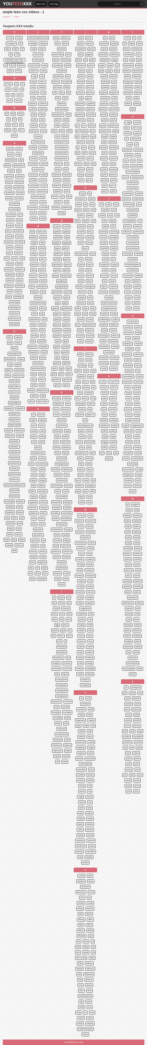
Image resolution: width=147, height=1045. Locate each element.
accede (20, 193)
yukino (128, 758)
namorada (90, 758)
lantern (91, 404)
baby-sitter (14, 381)
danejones (42, 286)
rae (117, 215)
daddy (43, 237)
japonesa (80, 114)
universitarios (132, 248)
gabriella (58, 237)
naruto (82, 802)
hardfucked (61, 568)
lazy (85, 491)
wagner (135, 504)
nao (89, 786)
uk (136, 144)
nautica (85, 862)
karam (88, 259)
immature (67, 663)
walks (128, 537)
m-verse (81, 515)
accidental (14, 204)
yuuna (137, 786)
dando (43, 281)
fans (66, 169)
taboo (126, 49)
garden (66, 325)
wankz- (127, 554)
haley (65, 453)
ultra (137, 155)
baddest (10, 507)
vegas (125, 426)
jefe (77, 153)
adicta (19, 280)
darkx (34, 330)
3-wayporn (11, 43)
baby (8, 375)
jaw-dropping (81, 131)
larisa (89, 431)
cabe (34, 49)
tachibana (137, 49)
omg (78, 1012)
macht (90, 548)
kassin (79, 286)
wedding (137, 636)
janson (90, 87)
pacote (113, 49)
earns (41, 426)
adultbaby (18, 297)
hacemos (66, 409)
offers (90, 919)
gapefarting (66, 308)
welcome (132, 658)
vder (137, 404)
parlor (104, 175)
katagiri (82, 297)
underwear (128, 193)
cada (45, 65)
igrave (54, 630)
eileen (43, 513)
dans (35, 314)
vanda (139, 376)
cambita (43, 147)
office (81, 925)
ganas (66, 270)
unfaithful (133, 215)
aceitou (10, 220)
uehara (128, 133)
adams (10, 264)
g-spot (56, 226)
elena (32, 562)
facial (68, 65)
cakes (33, 82)
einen (34, 524)
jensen (78, 164)
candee (42, 213)
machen (80, 532)
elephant (42, 562)
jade (81, 54)
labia (80, 354)
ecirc (31, 464)
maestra (80, 592)
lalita (78, 387)
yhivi (125, 731)
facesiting (66, 60)
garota (66, 336)
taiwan (126, 71)
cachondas (38, 60)
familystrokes (61, 153)
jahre (78, 60)
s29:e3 (105, 393)
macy (81, 554)
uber (127, 128)
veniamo (128, 480)
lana (80, 393)
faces (56, 60)
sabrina (113, 404)
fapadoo (57, 191)
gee (57, 358)
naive (90, 737)
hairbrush (65, 442)
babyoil (9, 430)
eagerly (42, 420)
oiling (86, 947)
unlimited (132, 259)
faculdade (66, 82)
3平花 (18, 71)
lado (86, 371)
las (90, 436)
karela (81, 265)
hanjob (65, 535)
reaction (103, 292)
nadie (89, 715)
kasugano (90, 286)
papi (104, 142)
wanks (138, 548)
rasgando (104, 265)
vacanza (128, 327)
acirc (8, 231)
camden (33, 158)
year (127, 709)
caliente (32, 104)
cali (32, 98)
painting (105, 82)
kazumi (90, 336)
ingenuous (57, 751)
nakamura (81, 742)
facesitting (57, 65)
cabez (41, 49)
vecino (137, 409)
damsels (34, 265)
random (114, 243)
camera (44, 164)
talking (137, 104)
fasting (61, 213)
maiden (81, 630)
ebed (42, 442)
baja (6, 540)
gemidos (67, 379)
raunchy (104, 275)
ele (43, 546)
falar (68, 114)
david (44, 352)
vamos (138, 365)
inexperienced (62, 734)
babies (8, 370)
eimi (33, 518)
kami (90, 226)
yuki (128, 753)
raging (112, 221)
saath (113, 393)
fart (62, 197)
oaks (90, 876)
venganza (128, 475)
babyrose (19, 430)
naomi (82, 791)
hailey (65, 436)
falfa (57, 125)
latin (81, 464)
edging (42, 480)
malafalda (90, 669)
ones (92, 1012)
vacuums (128, 333)
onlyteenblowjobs (85, 1029)
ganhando (57, 292)
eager (33, 420)
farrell (54, 197)
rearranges (103, 336)
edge (42, 475)
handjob (67, 502)
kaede (91, 199)
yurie (140, 775)
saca (104, 409)
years (128, 715)
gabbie (57, 232)
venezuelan (128, 469)
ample (16, 16)
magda (90, 597)
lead (89, 497)
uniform (137, 226)
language (80, 404)
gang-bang (65, 275)
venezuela (132, 464)
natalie (90, 819)
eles (31, 568)
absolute (9, 176)
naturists (79, 851)
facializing (58, 76)
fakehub (61, 104)
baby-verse (14, 392)
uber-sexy (136, 128)
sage (113, 436)
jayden (85, 136)
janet (90, 76)
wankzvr (137, 554)
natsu (80, 830)
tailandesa (128, 65)
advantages (14, 307)
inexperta (58, 740)
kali (93, 221)
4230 (8, 89)
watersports (128, 603)
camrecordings (38, 197)
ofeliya (80, 908)
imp (57, 674)
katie (78, 308)
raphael (104, 248)
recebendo (109, 352)
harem (61, 584)
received (103, 358)
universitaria (133, 243)
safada (104, 420)
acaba (8, 187)
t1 (134, 38)
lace (81, 360)
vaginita (129, 349)
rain (113, 226)
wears (137, 625)
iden (54, 619)
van (137, 371)
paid (101, 71)
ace (20, 215)
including (55, 712)
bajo (14, 540)
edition (41, 486)
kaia (92, 204)
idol (61, 619)
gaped (55, 308)
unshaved (128, 275)
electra (33, 551)
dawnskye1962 (38, 368)
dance (42, 270)
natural (90, 835)
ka (90, 193)
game (66, 259)
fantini (66, 180)
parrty (113, 180)
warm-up (128, 570)
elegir (43, 557)
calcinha (34, 93)
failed (67, 87)
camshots (32, 207)
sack (105, 415)
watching (138, 586)
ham (66, 475)
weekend (128, 647)
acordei (10, 236)
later (92, 453)
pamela (114, 104)
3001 (7, 49)
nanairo (90, 775)
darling (34, 336)
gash (58, 341)
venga (139, 469)
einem (41, 518)
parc (104, 153)
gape (65, 303)
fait (68, 93)
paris (105, 164)
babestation (10, 359)
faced (65, 43)
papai (105, 136)
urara (128, 292)
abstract (19, 176)
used (136, 308)
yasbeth (136, 698)
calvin (42, 125)
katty (78, 314)
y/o (126, 687)
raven (114, 275)
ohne (86, 941)
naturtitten (91, 851)
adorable (19, 286)
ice (69, 603)
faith (58, 98)
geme (69, 374)
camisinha (34, 186)
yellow (127, 720)
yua (125, 747)
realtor (113, 330)
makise (79, 669)
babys (20, 436)
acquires (8, 242)
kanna (89, 243)
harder (56, 557)
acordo (19, 236)
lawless (79, 486)
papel (113, 136)
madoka (79, 576)
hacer (56, 415)
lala (92, 382)
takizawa (128, 87)
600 (13, 114)
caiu (42, 76)
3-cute (10, 38)
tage (139, 60)
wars (138, 570)
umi (132, 161)
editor (32, 491)
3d (6, 65)
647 (14, 125)
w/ (128, 504)
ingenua (67, 745)
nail (93, 726)
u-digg (127, 122)
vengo (138, 475)
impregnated (62, 690)
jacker (88, 38)
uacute (137, 122)
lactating (82, 365)
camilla (33, 180)
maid (90, 625)
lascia (79, 442)
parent (104, 158)
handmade (66, 513)
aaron (10, 154)
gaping (57, 319)
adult (8, 297)
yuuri (129, 791)
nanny (82, 786)
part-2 (105, 191)
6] (14, 130)
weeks (138, 647)
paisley (105, 87)
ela (43, 540)
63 (14, 119)
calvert (33, 125)
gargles (57, 336)
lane (77, 398)
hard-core (65, 546)
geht (54, 368)
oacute (81, 876)
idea (69, 614)
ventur (127, 486)
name (90, 753)
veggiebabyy (137, 426)
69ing (7, 130)
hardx (66, 573)
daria (33, 325)
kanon (85, 248)
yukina (136, 753)
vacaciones (132, 322)
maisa (80, 647)
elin (30, 573)
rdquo (103, 286)
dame (42, 254)
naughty (89, 857)
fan (66, 164)
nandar (90, 780)
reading (109, 297)
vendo (138, 453)
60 (7, 114)
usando (136, 303)
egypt (43, 497)
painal (104, 76)
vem (137, 442)
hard (56, 546)
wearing (128, 625)
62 (9, 119)
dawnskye (38, 363)
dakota (42, 248)
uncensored (137, 166)
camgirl (44, 175)
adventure (14, 313)
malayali (89, 674)
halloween (67, 469)
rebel (103, 341)
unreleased (132, 270)
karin (89, 270)
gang (55, 275)
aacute (10, 149)
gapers (57, 314)
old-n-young (81, 958)
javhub (92, 125)
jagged (89, 54)
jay (77, 136)
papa (116, 131)
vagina (136, 338)
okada (85, 952)
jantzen (80, 93)
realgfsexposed (109, 308)
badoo (20, 512)
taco (138, 54)
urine (137, 297)
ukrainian (127, 150)
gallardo (58, 254)
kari (81, 270)
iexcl (69, 619)
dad (32, 232)
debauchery (43, 390)
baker (21, 540)
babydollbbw (14, 403)
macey (89, 526)
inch (56, 707)
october (81, 903)
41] (16, 84)
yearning (136, 709)
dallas (33, 254)
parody (105, 180)
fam (57, 136)
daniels (34, 308)
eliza (32, 579)
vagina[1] (128, 343)
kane (81, 243)
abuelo (9, 182)
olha (80, 980)
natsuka (89, 830)
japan (88, 98)
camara (38, 136)
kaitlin (81, 215)
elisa (38, 573)
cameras (33, 175)
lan (94, 387)
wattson (129, 608)
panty (103, 125)
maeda (90, 586)
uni (140, 221)
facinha (56, 82)
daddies (33, 237)
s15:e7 (114, 387)
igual (63, 630)
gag (67, 237)
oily (93, 947)
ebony (38, 447)
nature (92, 846)
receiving (104, 363)
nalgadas (81, 747)
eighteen (33, 513)
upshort (136, 281)
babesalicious (14, 354)
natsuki (81, 835)
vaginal (138, 343)
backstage (9, 501)
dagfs (34, 243)
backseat (14, 490)
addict (19, 264)
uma (126, 161)
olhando (89, 980)
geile (69, 368)
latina (89, 464)
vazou (128, 404)
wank (136, 543)
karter (89, 281)
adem (20, 275)
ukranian (138, 150)
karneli (90, 275)
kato (93, 308)
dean (42, 385)
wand (137, 537)
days (34, 379)
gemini (57, 385)
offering (81, 919)
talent (138, 87)
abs (18, 171)
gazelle (65, 352)
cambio (33, 147)
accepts (19, 198)
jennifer (81, 158)
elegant (34, 557)
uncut (125, 177)
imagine (56, 663)
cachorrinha (34, 65)
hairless (66, 447)
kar (81, 259)
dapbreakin (34, 319)
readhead (114, 292)
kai (85, 204)
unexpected (132, 210)
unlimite (138, 254)
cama (43, 131)
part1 (113, 191)
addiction (20, 269)
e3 (33, 415)
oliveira (89, 985)
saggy (104, 442)
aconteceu (18, 231)
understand (132, 182)
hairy (58, 453)
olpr (81, 1001)
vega (137, 415)
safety (113, 431)
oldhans (89, 963)
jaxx (92, 131)
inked (64, 762)
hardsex (57, 573)
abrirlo (11, 171)
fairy (62, 93)
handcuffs (56, 502)
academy (9, 193)
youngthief (137, 737)
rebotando (104, 347)
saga (105, 436)
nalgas (91, 747)
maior (89, 636)
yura (137, 769)
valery (137, 360)
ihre (53, 636)
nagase (91, 720)
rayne (112, 281)
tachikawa (129, 54)
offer (81, 914)
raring (105, 259)
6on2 (14, 136)
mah (91, 614)
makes (80, 658)
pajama (104, 93)
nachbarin (85, 704)
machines (85, 537)
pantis (104, 120)
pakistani (105, 98)
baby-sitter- (14, 386)
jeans (91, 147)
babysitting (14, 458)
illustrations (58, 658)
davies (34, 358)
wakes (136, 526)
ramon (103, 237)
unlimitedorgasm (132, 265)
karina (80, 275)
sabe (105, 398)
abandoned (11, 160)
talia (136, 98)
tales (129, 98)
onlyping (89, 1023)
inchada (65, 707)
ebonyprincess (38, 453)
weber (127, 636)
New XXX (40, 4)
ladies (78, 371)
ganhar (68, 292)
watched (138, 581)
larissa (82, 436)
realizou (114, 325)
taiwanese (137, 71)
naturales (80, 840)
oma (89, 1007)
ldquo (81, 497)
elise (45, 573)
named (79, 758)
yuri (124, 775)
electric (43, 551)
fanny (58, 169)
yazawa (129, 704)
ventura (137, 486)
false (62, 131)
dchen (41, 379)
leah (89, 502)
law (93, 480)
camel (43, 158)
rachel (102, 215)
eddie (42, 469)
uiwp (130, 144)
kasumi (82, 292)
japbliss (91, 104)
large (81, 431)
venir (138, 480)
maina (81, 636)
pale (114, 98)
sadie (113, 415)
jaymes (81, 142)
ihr (70, 630)
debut (31, 401)
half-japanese (61, 464)
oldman (80, 969)
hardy (58, 579)
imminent (56, 669)
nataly (80, 824)
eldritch (35, 546)
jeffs (84, 153)
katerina (81, 303)
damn (42, 259)
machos (81, 548)
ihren (69, 636)
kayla (80, 330)
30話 (15, 49)
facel (68, 54)
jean (84, 147)
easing (34, 431)
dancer (33, 275)
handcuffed (61, 497)
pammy (103, 109)
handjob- (57, 508)
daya (34, 374)
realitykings (104, 319)
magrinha (81, 614)
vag (127, 338)
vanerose (127, 382)
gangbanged (62, 286)
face (57, 43)
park (113, 164)
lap (90, 409)
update (139, 275)
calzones (34, 131)
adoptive (8, 286)
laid (78, 382)
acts (6, 258)
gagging (66, 243)
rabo (116, 204)
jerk (93, 164)
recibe (104, 368)
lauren (89, 475)
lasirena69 (89, 442)
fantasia (56, 175)
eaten (33, 436)
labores (89, 354)
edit (33, 486)
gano (67, 297)
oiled (78, 947)
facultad (57, 87)
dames (34, 259)
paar (112, 38)
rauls (113, 270)
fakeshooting (61, 109)
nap (89, 791)
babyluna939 (14, 425)
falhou (65, 125)
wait (136, 510)
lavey (86, 480)
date (33, 341)
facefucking (58, 54)
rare (113, 254)
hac (67, 404)
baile (20, 523)
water (128, 592)
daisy (33, 248)
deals (34, 385)
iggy (57, 625)
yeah (138, 704)
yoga (140, 731)
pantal (104, 114)
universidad (132, 237)
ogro (91, 936)
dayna (42, 374)
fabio (56, 38)
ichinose (65, 608)
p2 (105, 38)
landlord (89, 393)
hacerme (61, 420)
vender (137, 447)
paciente (104, 43)
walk (127, 532)
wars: (128, 576)
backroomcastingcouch (14, 485)
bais (19, 529)
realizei (104, 325)
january (90, 93)
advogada (14, 324)
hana (58, 491)
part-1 (112, 186)
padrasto (114, 54)
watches (127, 586)
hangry (68, 529)
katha (90, 303)
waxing (129, 614)
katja (86, 308)
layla (78, 491)
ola (93, 952)
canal (33, 213)
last (88, 447)
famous (58, 164)
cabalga (33, 43)
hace (56, 409)
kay (77, 325)
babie (18, 365)
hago (57, 436)
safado (115, 426)
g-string (66, 226)
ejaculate (38, 529)
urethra (137, 292)
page (110, 65)
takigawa (128, 82)
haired (56, 447)
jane (89, 71)
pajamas (113, 93)
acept (19, 220)
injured (66, 756)
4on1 (20, 95)
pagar (101, 65)
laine (85, 382)
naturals (91, 840)
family (65, 136)
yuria (132, 775)
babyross (10, 436)
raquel (105, 254)
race (114, 210)
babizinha (19, 370)
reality (113, 314)
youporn (6, 16)
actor (9, 253)
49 (22, 89)
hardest (66, 557)
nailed (81, 731)
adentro (10, 280)
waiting (127, 515)
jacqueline (80, 49)
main (90, 630)
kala (77, 221)
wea (128, 619)
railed (105, 226)
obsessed (85, 887)
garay (66, 319)
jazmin (90, 142)
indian (58, 723)
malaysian (85, 685)
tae (125, 60)
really (104, 330)
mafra (80, 597)
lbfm (93, 491)
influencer (56, 745)
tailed (139, 65)
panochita (114, 109)
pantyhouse (105, 131)
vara (127, 387)
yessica (137, 726)
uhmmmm (135, 139)
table (139, 43)
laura (81, 475)
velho (136, 436)
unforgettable (129, 221)
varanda (136, 387)
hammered (61, 480)
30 (21, 43)
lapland (80, 415)
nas (89, 802)
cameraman (38, 169)
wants (128, 565)
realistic (104, 314)
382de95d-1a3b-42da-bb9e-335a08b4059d (14, 60)
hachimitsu (61, 426)
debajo (31, 390)
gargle (67, 330)
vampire (129, 371)
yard (127, 698)
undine (139, 193)
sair (101, 453)
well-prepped (128, 669)
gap (57, 303)
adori (10, 291)
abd (21, 160)
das (42, 336)
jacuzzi (91, 49)
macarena (90, 521)
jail (85, 60)
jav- (83, 125)
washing (127, 581)
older (80, 963)
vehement (129, 431)
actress (18, 253)
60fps (20, 114)
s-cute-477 (113, 382)
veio (138, 431)
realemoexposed (109, 303)
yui (132, 747)
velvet (128, 442)
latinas (81, 469)
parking (113, 169)
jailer (92, 60)
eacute (41, 415)
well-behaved (132, 663)
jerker (89, 169)
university (128, 254)
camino (43, 180)
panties (113, 114)
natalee (89, 813)
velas (128, 436)
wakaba (136, 521)
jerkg (81, 175)
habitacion (58, 404)
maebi (80, 586)
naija (86, 726)
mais (91, 641)
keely (80, 341)
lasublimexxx (81, 453)
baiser (18, 534)
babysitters (14, 452)
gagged (56, 243)
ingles (67, 751)
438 (15, 89)
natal (80, 813)
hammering (56, 486)
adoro (18, 291)
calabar (42, 87)
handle (67, 508)
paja (114, 87)
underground (137, 177)
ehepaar (43, 508)
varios (136, 393)
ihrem (61, 636)
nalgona (81, 753)
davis (42, 358)
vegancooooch (132, 420)
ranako (104, 243)
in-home (68, 701)
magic (79, 603)
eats (34, 442)
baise (10, 534)
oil (93, 941)
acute (14, 258)
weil (128, 652)
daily (42, 243)
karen (89, 265)
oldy (79, 974)
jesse (89, 180)
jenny (90, 158)
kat (90, 292)
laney (85, 398)
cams (43, 202)
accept (9, 198)
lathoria (89, 458)
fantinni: (66, 186)
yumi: (136, 764)
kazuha (80, 336)
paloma (104, 104)
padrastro (105, 60)
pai (117, 65)
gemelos (56, 379)
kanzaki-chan (81, 254)
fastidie (56, 207)
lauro (78, 480)
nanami (80, 780)
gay (56, 352)
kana (90, 232)
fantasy (57, 180)
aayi (18, 154)
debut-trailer (42, 401)
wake (128, 526)
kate (90, 297)
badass (21, 501)
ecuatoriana (42, 464)
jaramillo (91, 114)
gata (65, 341)
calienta (41, 98)
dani (43, 292)
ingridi (56, 756)
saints (113, 447)
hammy (68, 486)
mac (90, 515)
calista (32, 109)
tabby (131, 43)
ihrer (59, 641)
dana (33, 270)
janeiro (81, 76)
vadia (138, 333)
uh (127, 139)
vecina (128, 409)
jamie (81, 71)
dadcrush (41, 232)
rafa (104, 221)
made (90, 565)
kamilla (81, 232)
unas (126, 166)
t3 (124, 43)
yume (137, 758)
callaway (42, 109)
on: (85, 1012)
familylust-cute (62, 142)
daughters (34, 352)
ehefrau (43, 502)
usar (128, 308)
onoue (85, 1034)
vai (138, 349)
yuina (139, 747)
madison (89, 570)
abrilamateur (19, 165)
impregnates (62, 696)
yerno (127, 726)
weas (127, 630)
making (89, 663)
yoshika (126, 737)
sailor (104, 447)
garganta (57, 330)
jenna (92, 153)
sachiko (113, 409)
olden (92, 958)
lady (93, 371)
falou (54, 131)
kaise (86, 210)
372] (17, 54)
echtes (42, 458)
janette (81, 82)
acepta (10, 225)
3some (21, 65)
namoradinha (85, 764)
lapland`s (90, 415)
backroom (14, 479)
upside (128, 286)
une (139, 204)
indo (66, 723)
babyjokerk (14, 414)
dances (43, 275)
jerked (81, 169)
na (81, 698)
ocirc (82, 898)
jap (81, 98)
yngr (132, 731)
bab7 (10, 337)
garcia (56, 325)
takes (127, 76)
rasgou (115, 265)
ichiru (54, 614)
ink (57, 762)
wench (132, 674)
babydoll (14, 397)
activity (19, 247)
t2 (139, 38)
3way (10, 71)
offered (89, 914)
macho (92, 543)
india (68, 718)
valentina (127, 354)
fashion (58, 202)
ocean (91, 892)
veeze (128, 415)
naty (80, 857)
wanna (127, 559)
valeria (128, 360)
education (42, 491)
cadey (43, 71)
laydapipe (90, 486)
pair (114, 82)
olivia (89, 991)
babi (10, 365)
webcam (136, 630)
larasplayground (85, 426)
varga (128, 393)
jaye (93, 136)
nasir (81, 808)
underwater (132, 188)
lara (85, 420)
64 (20, 119)
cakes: (42, 82)
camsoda (44, 207)
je (77, 147)
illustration (61, 652)
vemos (128, 447)
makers (89, 652)
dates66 (41, 341)
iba (54, 603)
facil (67, 76)
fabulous (65, 38)
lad (90, 365)
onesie (81, 1018)
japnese (90, 109)
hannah (57, 540)
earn (34, 426)
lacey (89, 360)
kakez (89, 215)
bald (14, 551)
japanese (80, 104)
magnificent (85, 608)
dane (32, 286)
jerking (89, 175)
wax (137, 608)
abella (7, 165)
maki (80, 663)
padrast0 (103, 54)
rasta (105, 270)
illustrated (62, 647)
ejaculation (38, 535)
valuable (128, 365)
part (104, 186)
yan (124, 693)
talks (133, 109)
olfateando (89, 974)
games (57, 270)
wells (140, 669)
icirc (62, 614)
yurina (128, 780)
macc (80, 526)
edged (33, 480)
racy (110, 215)
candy (42, 218)
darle (42, 330)
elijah (44, 568)
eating (42, 436)
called (41, 114)
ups (127, 281)
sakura (109, 458)
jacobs (89, 43)
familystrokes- (61, 158)
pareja (112, 153)
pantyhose (113, 125)
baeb (14, 518)
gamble (57, 259)
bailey (10, 529)
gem (61, 374)
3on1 (12, 65)
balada (9, 545)
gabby (66, 232)
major (80, 652)
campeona (42, 191)
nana (91, 769)
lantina (82, 409)
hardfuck (61, 562)
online (90, 1018)
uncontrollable (133, 172)
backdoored (14, 474)
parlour (113, 175)
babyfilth (20, 408)
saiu (109, 453)
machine (90, 532)
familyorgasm (61, 147)
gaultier (66, 347)
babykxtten (14, 419)
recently (114, 363)
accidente (11, 215)
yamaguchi (135, 687)
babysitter (14, 441)
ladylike (81, 376)
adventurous (14, 318)
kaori (93, 254)
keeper (89, 341)
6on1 (21, 130)
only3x (80, 1023)
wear (136, 619)
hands (55, 518)
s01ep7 (104, 387)
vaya (137, 398)
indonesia (62, 729)
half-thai (55, 469)
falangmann (58, 114)
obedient (81, 881)
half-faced (62, 458)
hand (66, 491)
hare (66, 579)
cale (43, 93)
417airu (8, 84)
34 (22, 49)
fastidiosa (67, 207)
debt (43, 396)
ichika (56, 608)
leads (81, 502)
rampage (113, 237)
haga (67, 431)
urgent (128, 297)
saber (104, 404)
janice (90, 82)
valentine (138, 354)
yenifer (137, 720)
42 (23, 84)
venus (132, 491)
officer (89, 925)
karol (81, 281)
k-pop (82, 193)
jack (81, 38)
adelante (10, 275)
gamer (67, 265)
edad (34, 469)
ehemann (33, 508)
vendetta (128, 453)
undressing (129, 204)
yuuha (137, 780)
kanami (90, 237)
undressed (137, 199)
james (90, 65)
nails (90, 731)
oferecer (89, 908)
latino (90, 469)
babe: (18, 343)
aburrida (19, 182)
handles (55, 513)
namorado (81, 769)
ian (68, 597)
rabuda (105, 210)
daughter (43, 347)
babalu (18, 337)
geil (61, 368)
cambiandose (38, 142)
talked (128, 104)
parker (104, 169)
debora (34, 396)
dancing (33, 281)
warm (137, 565)
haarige (56, 398)
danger (34, 292)
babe (10, 343)
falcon (57, 120)
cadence (33, 71)
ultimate (129, 155)
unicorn (127, 226)
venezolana (137, 458)
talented (128, 93)
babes (14, 348)
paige (109, 71)
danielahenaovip (38, 303)
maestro (90, 592)
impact (65, 674)
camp (31, 191)
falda (66, 120)
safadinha (104, 426)
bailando (10, 523)
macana (79, 521)
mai (90, 619)
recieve (113, 368)
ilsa (68, 658)
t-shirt (127, 38)
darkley (42, 325)
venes (125, 458)
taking (138, 82)
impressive (56, 701)
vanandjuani (128, 376)
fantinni (57, 186)
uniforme (126, 232)
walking (136, 532)
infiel (67, 740)
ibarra (61, 603)
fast (66, 202)
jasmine (81, 120)
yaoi (140, 693)
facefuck (61, 49)
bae (7, 518)
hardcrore (67, 551)
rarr (113, 259)
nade (91, 709)
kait (93, 210)
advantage (14, 302)
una (139, 161)
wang (128, 543)
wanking (128, 548)
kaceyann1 (80, 199)
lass (82, 447)
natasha (89, 824)
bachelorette (14, 463)
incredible (67, 712)
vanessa (138, 382)
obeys (90, 881)
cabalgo (43, 43)
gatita (56, 347)
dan (43, 265)
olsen (89, 1001)
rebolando (113, 341)
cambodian (38, 153)
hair (55, 442)
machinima (80, 543)
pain (117, 71)
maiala (81, 625)
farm (67, 191)
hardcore (55, 551)
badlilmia (10, 512)
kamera (81, 226)
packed (114, 43)
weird (136, 652)
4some (18, 100)
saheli (113, 442)
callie (34, 120)
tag (132, 60)
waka (127, 521)
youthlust (127, 742)
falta (69, 131)
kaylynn (89, 330)
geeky (65, 358)
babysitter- (14, 447)
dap (42, 314)
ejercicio (34, 540)
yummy (129, 769)
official (90, 930)
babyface (9, 408)
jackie (80, 43)
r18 (101, 204)
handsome (61, 524)
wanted (137, 559)
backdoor (14, 468)
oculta (90, 903)
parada (113, 142)
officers (81, 930)
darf (44, 319)
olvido (81, 1007)
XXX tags (54, 4)
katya (92, 314)
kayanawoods (88, 325)
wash (136, 576)
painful (113, 76)
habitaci (66, 398)
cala (33, 87)
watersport (132, 597)
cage (34, 76)
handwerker (57, 529)
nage (78, 726)
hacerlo (66, 415)
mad (89, 554)
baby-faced (18, 375)
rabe (108, 204)
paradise (113, 147)
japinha (80, 109)
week (137, 641)
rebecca (115, 336)
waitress (137, 515)
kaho (79, 204)
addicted (8, 269)
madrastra (90, 576)
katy (85, 314)
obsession (81, 892)
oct (89, 898)
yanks (132, 693)
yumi (128, 764)
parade (103, 147)
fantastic (66, 175)
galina (65, 248)
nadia (81, 715)
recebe (115, 347)
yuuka (128, 786)
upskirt (137, 286)
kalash (85, 221)
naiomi (81, 737)
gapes (66, 314)
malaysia (85, 679)
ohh (78, 941)
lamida (86, 387)
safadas (113, 420)
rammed (103, 232)
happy (66, 540)
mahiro (82, 619)
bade (20, 507)
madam (80, 559)
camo (44, 186)
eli (38, 568)
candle (33, 218)
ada (22, 258)
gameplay (57, 265)
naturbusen (80, 846)
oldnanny (90, 969)
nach (88, 698)
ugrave (137, 133)
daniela (38, 297)
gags (57, 248)
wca (137, 614)
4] (7, 95)
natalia (80, 819)
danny (43, 308)
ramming (114, 232)
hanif (57, 535)
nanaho (80, 775)
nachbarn (81, 709)
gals (67, 254)
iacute (61, 597)
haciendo (58, 431)
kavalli (80, 319)
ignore (65, 625)
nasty (89, 808)
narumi (89, 797)
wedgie (129, 641)
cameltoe (33, 164)
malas (80, 674)
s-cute (102, 382)
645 (8, 125)
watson (139, 603)
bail (21, 518)
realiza (115, 319)
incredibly (58, 718)
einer (42, 524)
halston (58, 475)
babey (21, 359)
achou (19, 225)
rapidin (114, 248)
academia (19, 187)
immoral (67, 669)
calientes (43, 104)
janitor (80, 87)
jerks (81, 180)
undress (126, 199)
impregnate (61, 685)
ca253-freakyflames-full (38, 38)
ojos (78, 952)
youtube (138, 742)
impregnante (62, 679)
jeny (86, 164)
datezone (32, 347)
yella (137, 715)
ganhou (58, 297)
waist (129, 510)
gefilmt (66, 363)
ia (54, 597)
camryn (34, 202)
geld (54, 374)
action (9, 247)
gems (66, 385)
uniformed (138, 232)
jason (90, 120)
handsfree (66, 518)
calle (34, 114)
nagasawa (80, 720)
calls (42, 120)
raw (104, 281)
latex (80, 458)
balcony (19, 545)
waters (136, 592)
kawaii (89, 319)
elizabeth (42, 579)
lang (93, 398)
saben (113, 398)
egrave (34, 497)
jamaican (81, 65)
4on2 (10, 100)
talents (138, 93)
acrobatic (20, 242)
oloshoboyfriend (85, 996)
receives (114, 358)
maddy (81, 565)
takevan (136, 76)
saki (116, 453)
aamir (19, 149)
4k (13, 95)
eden (34, 475)
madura (81, 581)
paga (115, 60)
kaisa (78, 210)
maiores (81, 641)
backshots (14, 496)
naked (91, 742)
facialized (62, 71)
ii (65, 641)
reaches (113, 286)
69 (21, 125)
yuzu (136, 791)
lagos (90, 376)
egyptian (32, 502)
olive (81, 985)
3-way (18, 38)
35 (11, 54)
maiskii (90, 647)
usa (127, 303)
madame (90, 559)
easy (43, 431)
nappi (80, 797)
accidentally (14, 209)
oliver (81, 991)
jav (77, 125)
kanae (80, 237)
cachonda (38, 54)
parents (113, 158)
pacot (104, 49)
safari (104, 431)
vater (129, 398)
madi (80, 570)
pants (113, 120)
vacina (138, 327)
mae (90, 581)
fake (65, 98)
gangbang (61, 281)
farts (69, 197)
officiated (81, 936)
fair (55, 93)
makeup (90, 658)
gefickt (57, 363)
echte (33, 458)
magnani (89, 603)
